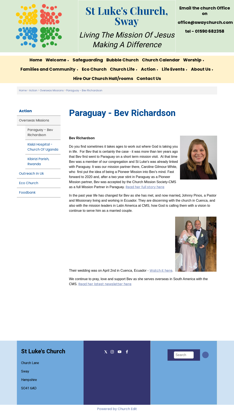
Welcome (56, 60)
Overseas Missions (52, 90)
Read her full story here (145, 187)
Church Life (122, 69)
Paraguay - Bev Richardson (84, 90)
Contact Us (149, 78)
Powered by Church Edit (117, 408)
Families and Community (48, 69)
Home (36, 60)
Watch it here (161, 270)
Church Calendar (161, 60)
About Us (201, 69)
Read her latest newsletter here (105, 284)
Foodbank (27, 192)
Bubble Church (122, 60)
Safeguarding (88, 60)
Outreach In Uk (31, 173)
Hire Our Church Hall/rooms (103, 78)
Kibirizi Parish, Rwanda (38, 161)
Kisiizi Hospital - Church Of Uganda (42, 147)
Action (148, 69)
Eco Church (94, 69)
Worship (192, 60)
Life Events (173, 69)
